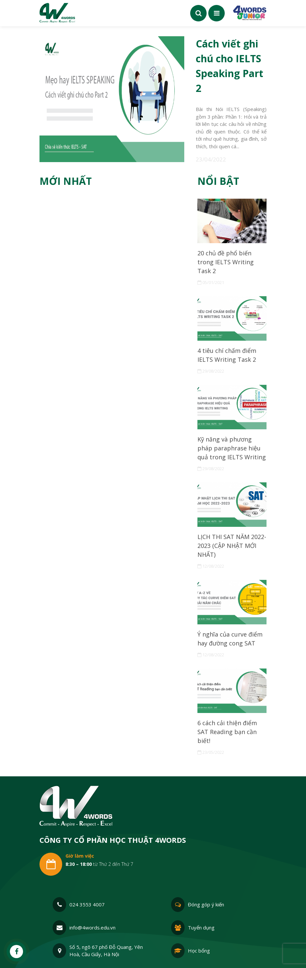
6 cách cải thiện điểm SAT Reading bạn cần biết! (227, 732)
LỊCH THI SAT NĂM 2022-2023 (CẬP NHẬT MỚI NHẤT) (231, 545)
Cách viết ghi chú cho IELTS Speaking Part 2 (229, 66)
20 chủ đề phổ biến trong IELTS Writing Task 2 (225, 262)
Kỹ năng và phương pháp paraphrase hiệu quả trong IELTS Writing (231, 448)
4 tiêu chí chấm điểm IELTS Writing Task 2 (226, 355)
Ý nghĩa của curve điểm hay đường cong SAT (230, 638)
